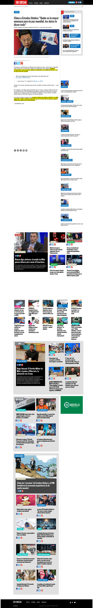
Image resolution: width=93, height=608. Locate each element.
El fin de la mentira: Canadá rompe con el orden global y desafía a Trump (57, 272)
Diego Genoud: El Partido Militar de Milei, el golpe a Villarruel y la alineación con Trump (71, 120)
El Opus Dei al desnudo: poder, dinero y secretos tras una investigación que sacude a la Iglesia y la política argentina (44, 561)
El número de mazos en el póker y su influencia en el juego (76, 310)
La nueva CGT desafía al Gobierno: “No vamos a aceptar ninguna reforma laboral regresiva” (70, 135)
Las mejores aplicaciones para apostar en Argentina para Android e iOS (46, 441)
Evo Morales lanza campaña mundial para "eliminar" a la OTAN (71, 40)
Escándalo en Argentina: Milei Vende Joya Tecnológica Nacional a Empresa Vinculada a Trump (71, 209)
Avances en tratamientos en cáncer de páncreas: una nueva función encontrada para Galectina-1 (26, 560)
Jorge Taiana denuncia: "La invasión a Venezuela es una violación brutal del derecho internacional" (62, 331)
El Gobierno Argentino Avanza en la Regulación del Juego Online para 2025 (34, 311)
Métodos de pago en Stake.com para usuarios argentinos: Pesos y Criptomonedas (56, 250)
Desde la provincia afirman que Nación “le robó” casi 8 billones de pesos (72, 224)
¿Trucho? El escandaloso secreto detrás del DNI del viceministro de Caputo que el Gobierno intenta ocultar (74, 272)
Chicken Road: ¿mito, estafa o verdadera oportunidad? (24, 510)
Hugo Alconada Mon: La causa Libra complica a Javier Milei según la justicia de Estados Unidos (71, 179)
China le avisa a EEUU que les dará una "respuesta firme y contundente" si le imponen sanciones (70, 21)
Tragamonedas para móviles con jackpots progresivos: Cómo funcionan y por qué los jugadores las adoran (19, 331)
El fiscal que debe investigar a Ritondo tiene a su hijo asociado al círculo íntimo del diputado (71, 106)
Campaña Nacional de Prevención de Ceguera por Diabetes (25, 585)
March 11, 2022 (38, 81)
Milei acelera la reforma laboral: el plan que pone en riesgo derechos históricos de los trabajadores (71, 164)
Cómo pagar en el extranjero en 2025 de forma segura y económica (56, 359)
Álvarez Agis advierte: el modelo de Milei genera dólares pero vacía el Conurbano (30, 260)
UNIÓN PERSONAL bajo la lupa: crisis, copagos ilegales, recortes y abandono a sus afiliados (25, 416)
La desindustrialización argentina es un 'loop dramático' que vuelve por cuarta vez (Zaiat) (72, 384)
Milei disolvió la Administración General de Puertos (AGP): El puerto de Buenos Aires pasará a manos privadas (71, 195)
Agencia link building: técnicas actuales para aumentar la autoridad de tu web (34, 329)
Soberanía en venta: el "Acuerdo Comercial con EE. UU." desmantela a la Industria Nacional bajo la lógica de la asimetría (25, 441)
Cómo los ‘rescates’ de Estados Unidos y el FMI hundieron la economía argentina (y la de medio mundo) (36, 485)
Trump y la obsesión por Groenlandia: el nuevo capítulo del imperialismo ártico (73, 250)
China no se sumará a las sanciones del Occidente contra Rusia (71, 30)
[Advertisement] (6, 33)
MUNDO (41, 3)
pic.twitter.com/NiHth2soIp (23, 77)
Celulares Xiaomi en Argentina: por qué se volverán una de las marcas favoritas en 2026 (19, 311)
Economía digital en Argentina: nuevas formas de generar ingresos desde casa (48, 310)
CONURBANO (46, 3)
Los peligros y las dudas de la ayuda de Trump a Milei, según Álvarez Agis (72, 149)
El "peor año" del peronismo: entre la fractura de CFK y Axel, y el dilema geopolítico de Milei (71, 91)
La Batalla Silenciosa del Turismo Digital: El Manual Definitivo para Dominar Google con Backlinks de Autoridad (45, 535)
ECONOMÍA (36, 3)
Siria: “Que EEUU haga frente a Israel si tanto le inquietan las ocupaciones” (71, 51)
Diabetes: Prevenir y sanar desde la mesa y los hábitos (25, 534)
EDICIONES (71, 2)
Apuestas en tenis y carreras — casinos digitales (47, 327)
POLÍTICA (30, 3)
